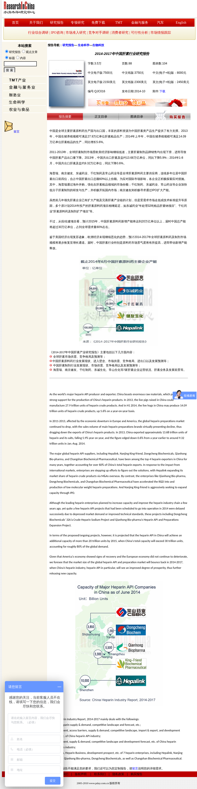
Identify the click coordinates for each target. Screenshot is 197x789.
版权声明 (81, 774)
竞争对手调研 (99, 32)
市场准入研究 (76, 32)
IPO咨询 (57, 32)
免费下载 (98, 22)
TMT (119, 22)
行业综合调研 (38, 32)
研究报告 (57, 22)
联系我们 (100, 774)
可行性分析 (139, 32)
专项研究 (77, 22)
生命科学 (83, 45)
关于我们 (36, 22)
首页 (15, 22)
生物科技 (98, 45)
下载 (162, 91)
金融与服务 (139, 22)
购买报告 (136, 774)
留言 (17, 131)
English (181, 22)
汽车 (160, 22)
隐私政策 (118, 774)
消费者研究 (119, 32)
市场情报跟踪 (160, 32)
